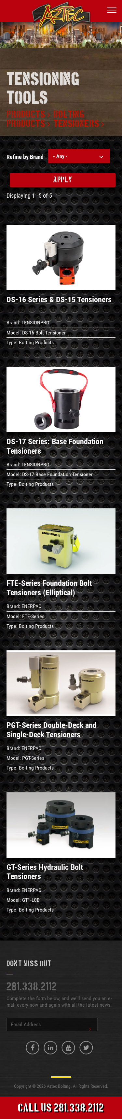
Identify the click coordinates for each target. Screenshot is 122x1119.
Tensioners (76, 124)
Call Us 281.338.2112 (61, 1108)
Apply (62, 180)
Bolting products (45, 119)
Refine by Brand (25, 156)
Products (26, 114)
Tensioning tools (43, 89)
